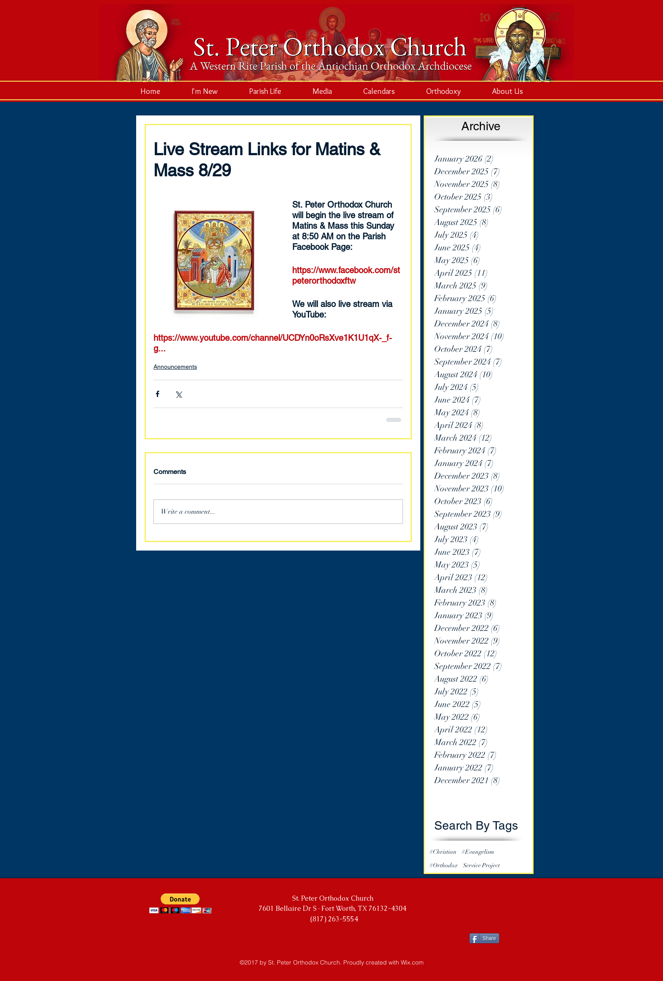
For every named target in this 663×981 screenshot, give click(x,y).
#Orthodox (444, 865)
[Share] (484, 938)
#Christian (443, 851)
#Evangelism (478, 851)
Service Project (481, 865)
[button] (180, 903)
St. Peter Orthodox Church (332, 898)
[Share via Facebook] (157, 394)
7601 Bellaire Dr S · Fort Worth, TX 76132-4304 (332, 908)
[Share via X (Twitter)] (178, 394)
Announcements (175, 366)
